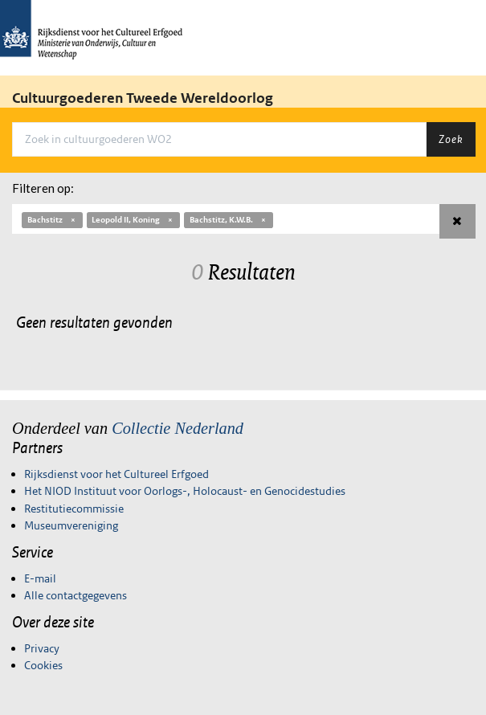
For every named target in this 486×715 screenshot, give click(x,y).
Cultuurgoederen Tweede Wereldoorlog (142, 98)
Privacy (41, 648)
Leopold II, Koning (133, 220)
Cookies (43, 665)
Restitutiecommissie (74, 508)
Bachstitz (52, 220)
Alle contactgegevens (75, 595)
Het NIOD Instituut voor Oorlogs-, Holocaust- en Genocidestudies (184, 491)
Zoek (451, 139)
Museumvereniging (71, 525)
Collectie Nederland (177, 428)
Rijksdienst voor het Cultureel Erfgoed (116, 474)
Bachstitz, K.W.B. (229, 220)
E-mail (40, 578)
